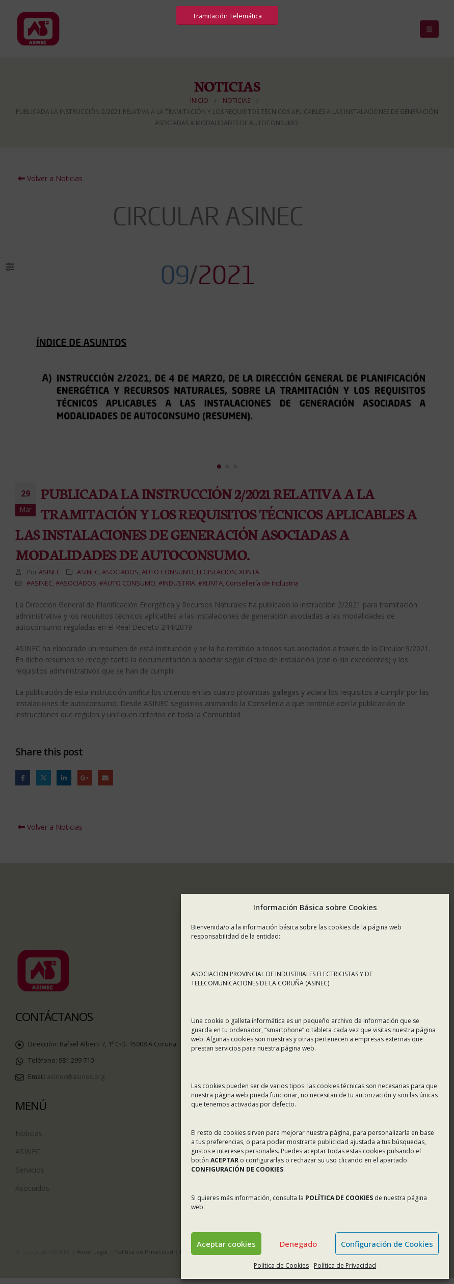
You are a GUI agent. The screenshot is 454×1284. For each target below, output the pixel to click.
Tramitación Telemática (227, 15)
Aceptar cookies (226, 1244)
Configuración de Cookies (387, 1244)
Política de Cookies (281, 1265)
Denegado (298, 1244)
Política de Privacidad (345, 1265)
